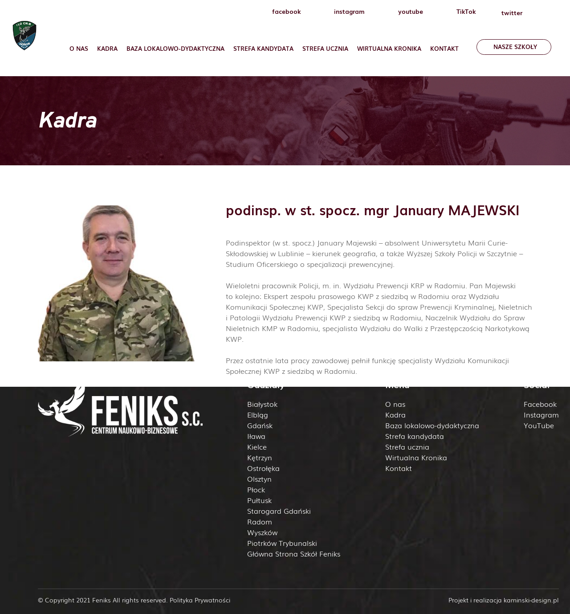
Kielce (257, 446)
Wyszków (262, 532)
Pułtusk (259, 500)
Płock (256, 489)
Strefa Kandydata (263, 48)
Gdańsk (260, 425)
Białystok (262, 403)
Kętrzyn (259, 457)
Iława (256, 435)
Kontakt (444, 48)
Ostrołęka (263, 468)
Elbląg (257, 414)
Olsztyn (259, 478)
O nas (78, 48)
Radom (259, 521)
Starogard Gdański (279, 510)
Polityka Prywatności (200, 599)
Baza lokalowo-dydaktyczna (175, 48)
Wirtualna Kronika (389, 48)
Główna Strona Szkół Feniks (293, 553)
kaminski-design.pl (531, 599)
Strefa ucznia (325, 48)
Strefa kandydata (414, 435)
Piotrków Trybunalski (282, 542)
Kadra (107, 48)
